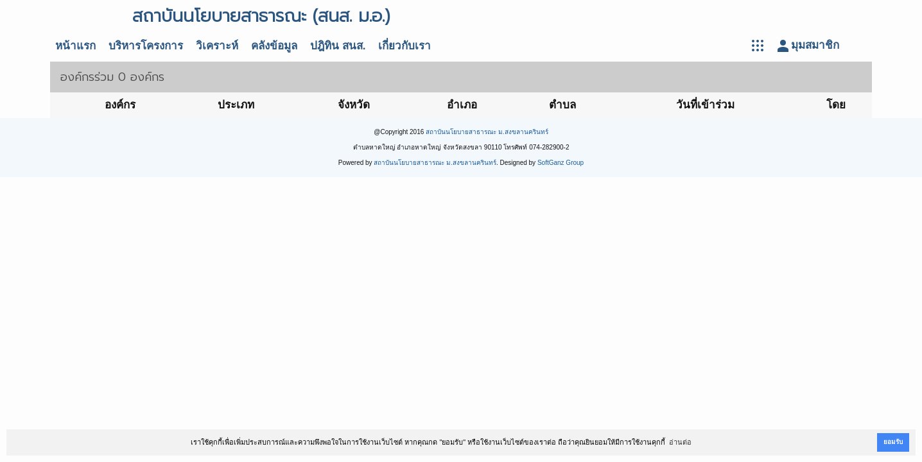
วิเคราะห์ (217, 46)
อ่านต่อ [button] (680, 442)
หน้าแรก (75, 46)
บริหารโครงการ (146, 46)
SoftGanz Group (560, 162)
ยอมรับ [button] (893, 441)
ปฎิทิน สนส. (337, 46)
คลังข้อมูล (274, 46)
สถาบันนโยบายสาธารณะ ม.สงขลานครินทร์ (487, 131)
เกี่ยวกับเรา (404, 46)
